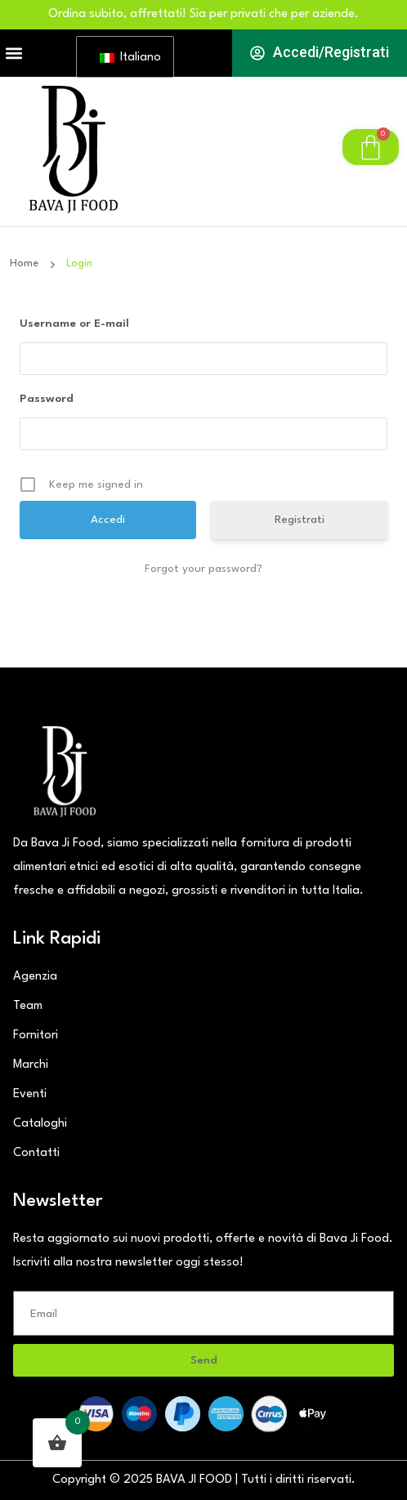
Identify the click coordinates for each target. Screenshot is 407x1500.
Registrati (299, 519)
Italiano (128, 57)
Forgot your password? (203, 568)
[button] (13, 53)
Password (47, 398)
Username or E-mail (74, 323)
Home (27, 263)
